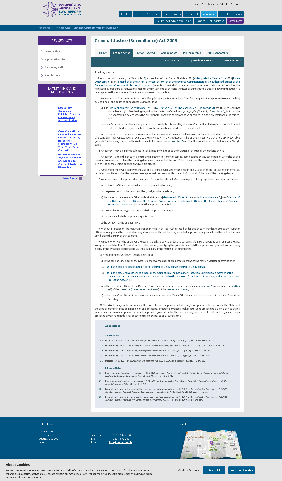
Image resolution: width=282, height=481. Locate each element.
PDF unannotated (218, 53)
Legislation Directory (231, 14)
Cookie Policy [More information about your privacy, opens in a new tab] (35, 477)
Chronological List (56, 67)
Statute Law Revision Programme (173, 21)
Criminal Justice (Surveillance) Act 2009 (96, 28)
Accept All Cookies (241, 470)
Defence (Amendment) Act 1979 (139, 289)
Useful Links (222, 4)
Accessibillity (237, 4)
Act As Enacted (146, 53)
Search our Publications (147, 14)
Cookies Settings (188, 470)
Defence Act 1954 (177, 289)
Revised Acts (235, 21)
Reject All (214, 470)
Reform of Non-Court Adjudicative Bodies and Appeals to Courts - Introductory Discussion (70, 161)
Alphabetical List (55, 59)
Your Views (209, 14)
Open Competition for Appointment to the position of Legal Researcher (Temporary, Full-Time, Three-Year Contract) (70, 140)
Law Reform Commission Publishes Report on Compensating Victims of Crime (69, 114)
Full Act (102, 53)
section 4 (217, 111)
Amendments (169, 53)
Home (196, 4)
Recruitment (191, 14)
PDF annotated (192, 53)
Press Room (208, 4)
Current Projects (172, 14)
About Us (125, 14)
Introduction (52, 51)
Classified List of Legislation (209, 21)
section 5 (177, 141)
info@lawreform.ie (120, 442)
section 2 (206, 286)
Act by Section (121, 53)
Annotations (52, 75)
